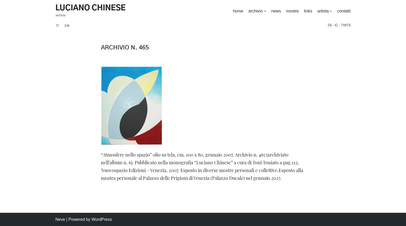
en (67, 26)
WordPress (101, 219)
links (308, 11)
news (276, 11)
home (238, 11)
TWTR (346, 25)
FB (330, 25)
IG (337, 25)
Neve (60, 219)
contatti (344, 11)
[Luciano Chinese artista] (90, 11)
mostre (292, 11)
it (57, 26)
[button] (265, 11)
